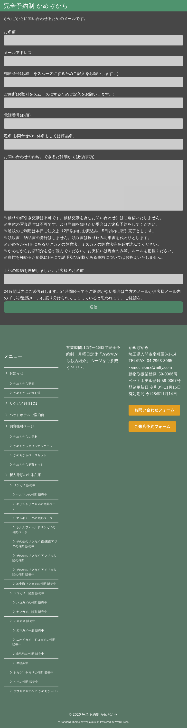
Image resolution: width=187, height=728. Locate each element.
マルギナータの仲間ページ (34, 518)
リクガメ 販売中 (24, 485)
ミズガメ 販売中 (24, 620)
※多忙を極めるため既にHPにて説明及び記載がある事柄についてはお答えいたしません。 (84, 257)
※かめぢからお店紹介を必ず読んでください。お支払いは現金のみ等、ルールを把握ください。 (90, 251)
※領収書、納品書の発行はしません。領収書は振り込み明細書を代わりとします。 (78, 238)
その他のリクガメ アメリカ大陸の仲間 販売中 (34, 572)
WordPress (122, 722)
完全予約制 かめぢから (36, 5)
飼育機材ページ (21, 426)
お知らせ (16, 373)
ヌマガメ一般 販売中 (30, 630)
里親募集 (22, 663)
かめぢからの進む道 (27, 392)
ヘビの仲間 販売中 (25, 681)
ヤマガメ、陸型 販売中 (31, 611)
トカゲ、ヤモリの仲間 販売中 (33, 672)
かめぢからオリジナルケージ (33, 445)
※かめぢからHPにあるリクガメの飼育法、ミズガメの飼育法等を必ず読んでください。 (82, 244)
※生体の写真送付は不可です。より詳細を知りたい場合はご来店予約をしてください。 (82, 224)
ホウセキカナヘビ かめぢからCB (35, 690)
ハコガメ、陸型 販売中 (29, 593)
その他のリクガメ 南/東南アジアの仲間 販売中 (34, 544)
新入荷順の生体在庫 (25, 475)
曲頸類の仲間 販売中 (30, 653)
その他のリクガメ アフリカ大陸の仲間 (34, 558)
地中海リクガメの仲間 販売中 (36, 583)
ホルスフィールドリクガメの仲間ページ (34, 530)
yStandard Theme (69, 722)
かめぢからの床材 (25, 436)
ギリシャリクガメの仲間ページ (34, 506)
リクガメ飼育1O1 (23, 403)
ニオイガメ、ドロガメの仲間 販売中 (34, 642)
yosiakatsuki (91, 722)
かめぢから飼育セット (28, 464)
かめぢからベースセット (30, 455)
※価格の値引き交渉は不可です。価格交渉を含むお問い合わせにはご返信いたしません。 (84, 218)
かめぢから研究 (24, 383)
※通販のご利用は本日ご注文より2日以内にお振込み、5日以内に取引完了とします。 (80, 231)
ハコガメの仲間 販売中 (31, 602)
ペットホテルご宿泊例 (27, 415)
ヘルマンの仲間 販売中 (31, 494)
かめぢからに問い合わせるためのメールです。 (46, 19)
